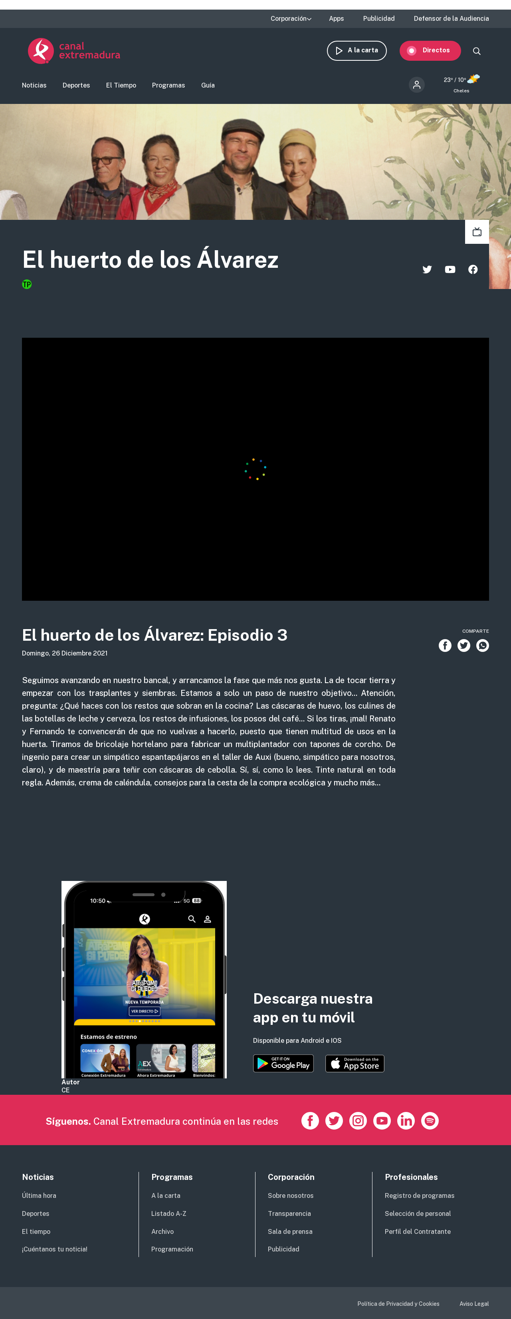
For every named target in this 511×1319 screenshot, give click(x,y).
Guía (208, 86)
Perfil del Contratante (418, 1231)
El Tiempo (121, 86)
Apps (336, 19)
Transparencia (289, 1213)
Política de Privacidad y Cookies (398, 1304)
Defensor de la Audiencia (451, 19)
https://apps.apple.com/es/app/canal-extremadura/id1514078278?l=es (354, 1063)
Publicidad (379, 19)
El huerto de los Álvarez (155, 260)
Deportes (76, 86)
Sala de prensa (290, 1231)
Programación (172, 1249)
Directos (442, 51)
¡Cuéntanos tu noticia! (54, 1249)
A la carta (369, 51)
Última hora (39, 1195)
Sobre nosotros (291, 1195)
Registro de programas (420, 1195)
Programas (168, 86)
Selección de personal (418, 1213)
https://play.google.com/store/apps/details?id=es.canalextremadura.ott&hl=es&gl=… (283, 1063)
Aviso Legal (474, 1304)
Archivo (162, 1231)
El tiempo (36, 1231)
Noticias (34, 86)
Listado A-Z (168, 1213)
